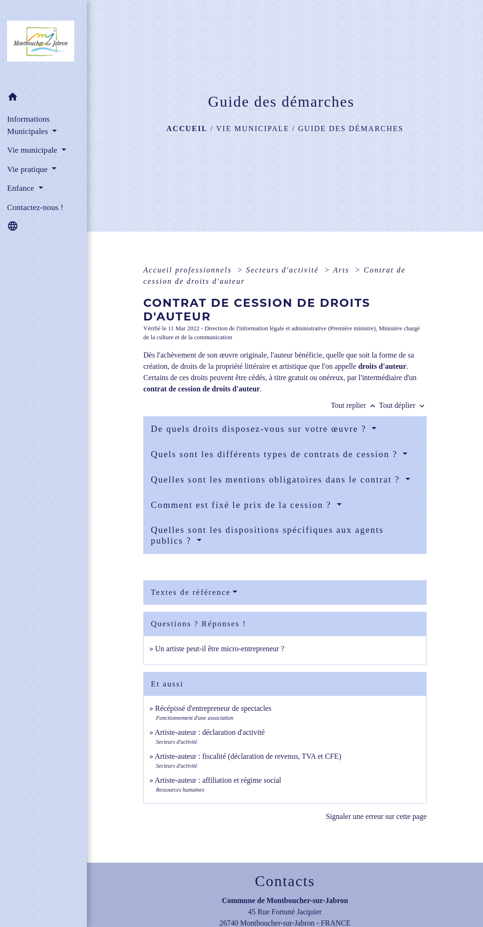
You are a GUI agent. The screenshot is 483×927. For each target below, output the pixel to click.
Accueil (187, 128)
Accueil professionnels (188, 270)
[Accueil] (43, 43)
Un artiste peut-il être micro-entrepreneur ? (219, 649)
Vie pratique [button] (28, 169)
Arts (342, 270)
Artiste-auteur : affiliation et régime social (218, 780)
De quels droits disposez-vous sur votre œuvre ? (260, 429)
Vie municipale (252, 128)
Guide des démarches (351, 128)
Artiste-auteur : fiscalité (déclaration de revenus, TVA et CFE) (248, 756)
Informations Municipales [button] (28, 125)
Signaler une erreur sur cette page (376, 816)
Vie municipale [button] (33, 150)
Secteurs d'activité (284, 270)
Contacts (285, 880)
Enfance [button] (21, 188)
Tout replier (355, 405)
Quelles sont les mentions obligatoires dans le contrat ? (277, 479)
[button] (43, 98)
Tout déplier (403, 405)
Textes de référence (191, 592)
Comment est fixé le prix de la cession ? (243, 505)
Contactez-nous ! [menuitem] (35, 207)
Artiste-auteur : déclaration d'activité (210, 732)
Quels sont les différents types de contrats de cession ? (276, 454)
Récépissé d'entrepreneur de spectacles (213, 708)
